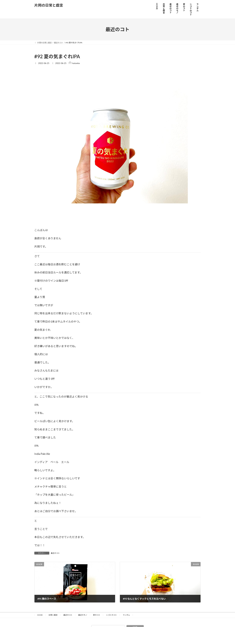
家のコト (96, 615)
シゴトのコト (111, 615)
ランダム (126, 615)
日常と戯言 (53, 615)
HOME (40, 615)
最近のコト (55, 553)
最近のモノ (82, 615)
